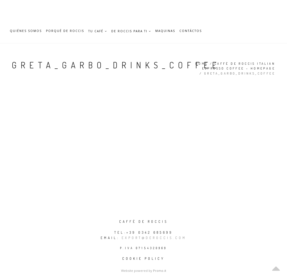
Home (201, 64)
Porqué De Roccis (65, 31)
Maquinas (165, 31)
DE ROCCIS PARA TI (131, 31)
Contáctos (190, 31)
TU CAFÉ (97, 31)
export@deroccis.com (154, 238)
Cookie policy (143, 258)
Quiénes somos (26, 31)
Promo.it (159, 270)
